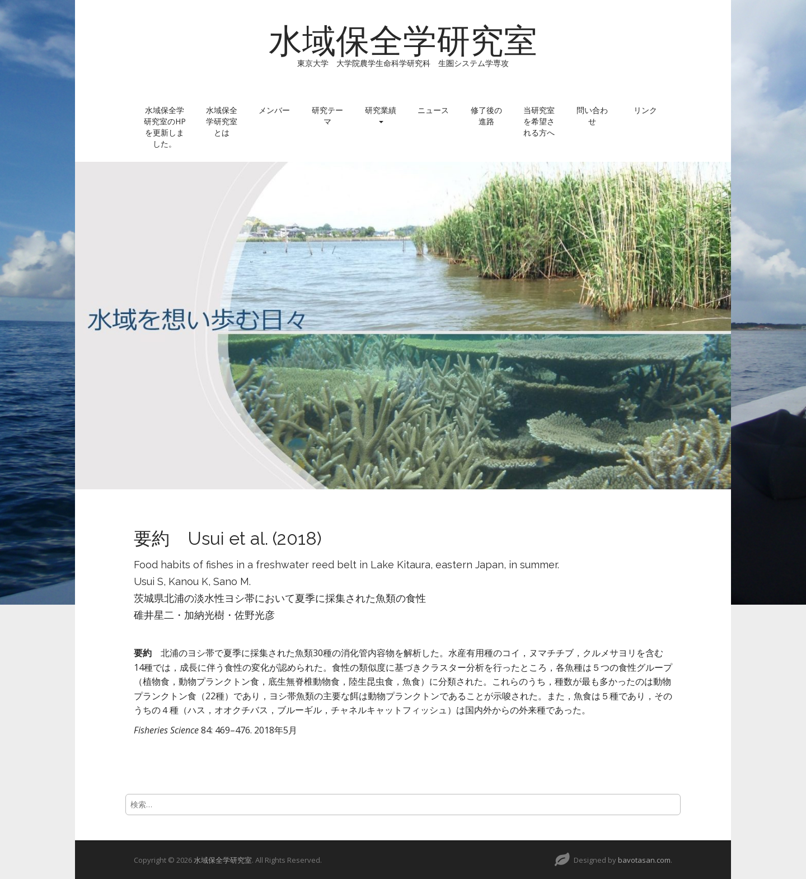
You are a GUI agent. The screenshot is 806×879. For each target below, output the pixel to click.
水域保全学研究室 (403, 40)
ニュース (433, 110)
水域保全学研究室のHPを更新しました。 (165, 127)
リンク (645, 110)
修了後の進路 (486, 116)
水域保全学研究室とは (221, 121)
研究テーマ (327, 116)
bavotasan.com (644, 860)
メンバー (274, 110)
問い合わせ (592, 116)
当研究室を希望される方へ (539, 121)
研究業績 (380, 114)
